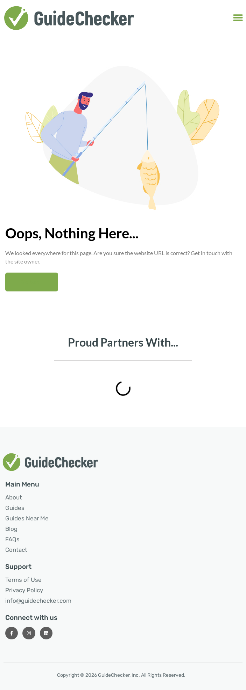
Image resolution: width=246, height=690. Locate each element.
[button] (238, 17)
